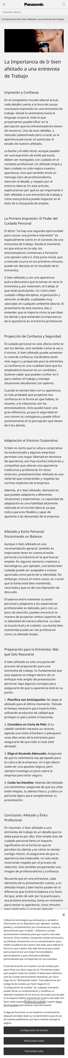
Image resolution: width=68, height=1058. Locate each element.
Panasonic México (12, 12)
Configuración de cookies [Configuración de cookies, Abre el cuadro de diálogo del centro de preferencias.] (34, 1030)
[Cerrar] (64, 915)
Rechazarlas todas (34, 1041)
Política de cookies (35, 1001)
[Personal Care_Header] (34, 40)
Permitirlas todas (34, 1051)
